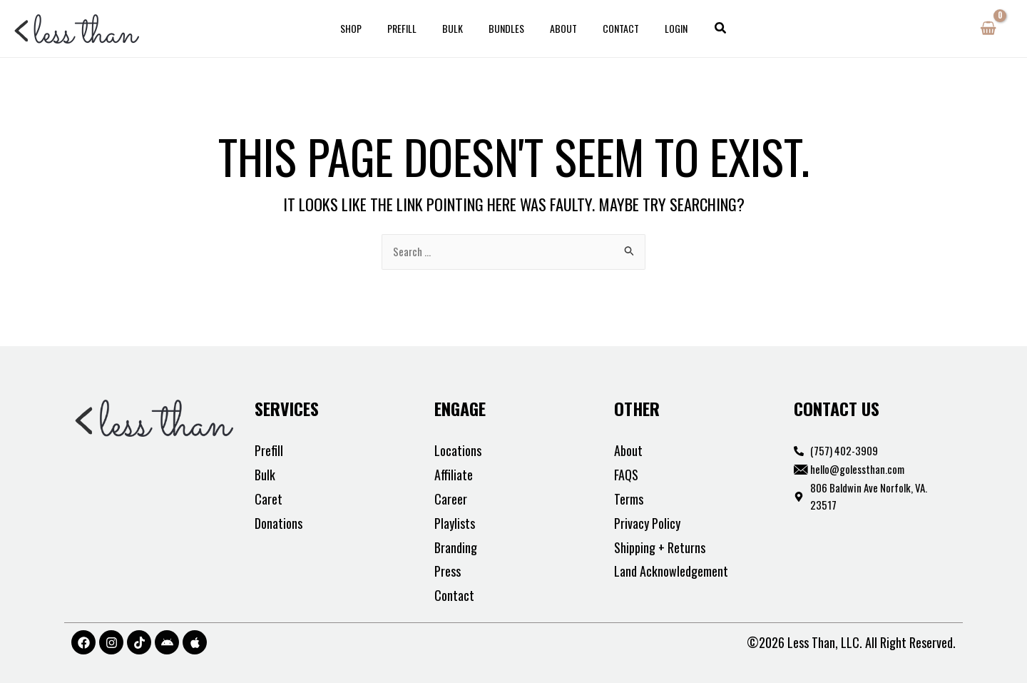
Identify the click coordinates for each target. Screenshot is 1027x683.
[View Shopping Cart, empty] (988, 28)
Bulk (458, 28)
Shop (368, 28)
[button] (701, 28)
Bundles (506, 28)
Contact (609, 28)
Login (659, 28)
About (557, 28)
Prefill (413, 28)
